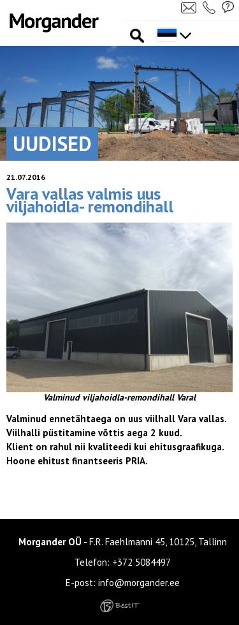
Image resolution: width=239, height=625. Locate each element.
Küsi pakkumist (228, 7)
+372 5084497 (141, 562)
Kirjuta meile (188, 7)
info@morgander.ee (139, 583)
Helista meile (210, 7)
